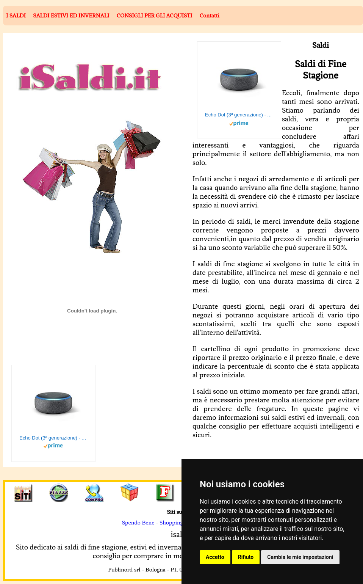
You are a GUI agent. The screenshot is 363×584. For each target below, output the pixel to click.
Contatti (209, 15)
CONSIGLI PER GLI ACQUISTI (154, 15)
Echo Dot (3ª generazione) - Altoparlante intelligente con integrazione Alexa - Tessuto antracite (239, 115)
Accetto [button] (215, 557)
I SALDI (16, 15)
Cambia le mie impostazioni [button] (300, 557)
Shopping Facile (179, 522)
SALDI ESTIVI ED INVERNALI (71, 15)
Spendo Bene (138, 522)
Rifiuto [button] (246, 557)
